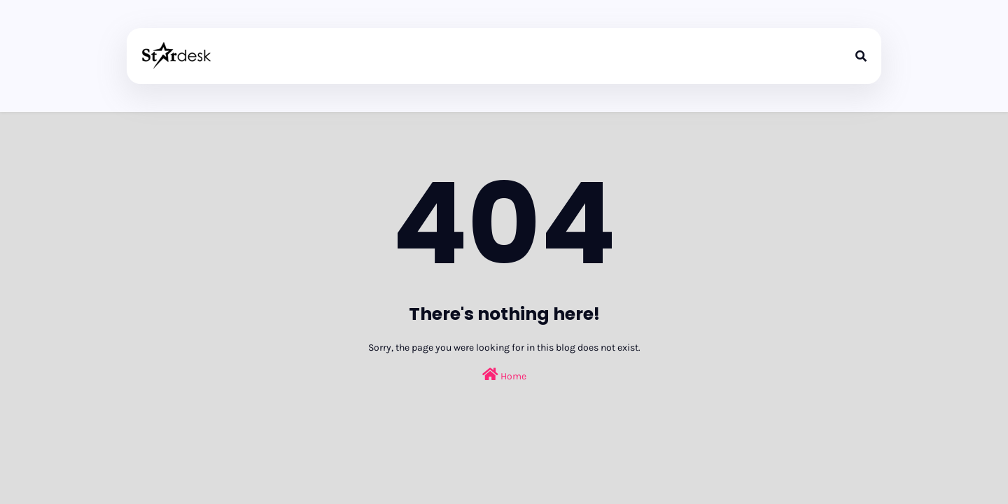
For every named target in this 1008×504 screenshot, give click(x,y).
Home (504, 375)
